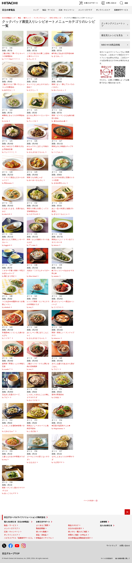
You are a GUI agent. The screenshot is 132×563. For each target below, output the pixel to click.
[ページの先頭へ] (127, 512)
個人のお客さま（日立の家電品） (17, 522)
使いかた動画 (41, 532)
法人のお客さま (106, 525)
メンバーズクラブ (85, 10)
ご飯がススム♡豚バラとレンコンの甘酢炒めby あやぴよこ (13, 87)
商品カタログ (73, 525)
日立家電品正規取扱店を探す (79, 538)
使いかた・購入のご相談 (77, 532)
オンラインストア (103, 10)
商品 (19, 18)
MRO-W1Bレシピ (55, 18)
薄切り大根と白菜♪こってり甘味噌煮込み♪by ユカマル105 (38, 211)
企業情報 (103, 522)
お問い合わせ (125, 546)
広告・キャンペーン (12, 532)
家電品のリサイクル (44, 538)
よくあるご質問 (42, 525)
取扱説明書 (40, 528)
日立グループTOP (11, 553)
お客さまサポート (43, 522)
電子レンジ (27, 18)
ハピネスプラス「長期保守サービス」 (19, 538)
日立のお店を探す (75, 528)
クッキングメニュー (40, 18)
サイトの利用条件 (107, 558)
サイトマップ (111, 546)
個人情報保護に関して (122, 558)
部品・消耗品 (41, 535)
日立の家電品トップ (8, 18)
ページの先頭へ (89, 501)
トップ (35, 10)
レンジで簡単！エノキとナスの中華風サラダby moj (38, 304)
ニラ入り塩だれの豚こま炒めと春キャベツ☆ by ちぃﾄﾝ (38, 56)
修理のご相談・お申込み (77, 535)
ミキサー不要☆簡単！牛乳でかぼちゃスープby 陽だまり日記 (13, 273)
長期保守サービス (121, 10)
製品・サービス (10, 525)
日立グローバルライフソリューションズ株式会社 (24, 517)
